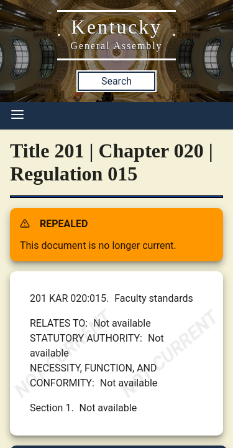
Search (116, 81)
